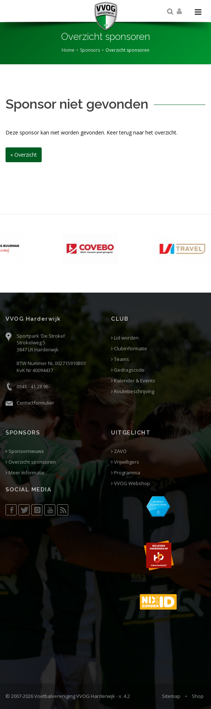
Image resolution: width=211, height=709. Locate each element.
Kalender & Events (133, 381)
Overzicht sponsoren (31, 462)
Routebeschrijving (132, 391)
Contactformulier (35, 402)
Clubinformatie (129, 348)
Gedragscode (128, 370)
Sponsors (90, 50)
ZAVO (119, 451)
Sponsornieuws (25, 451)
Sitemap (171, 696)
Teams (120, 359)
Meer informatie (25, 473)
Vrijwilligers (125, 462)
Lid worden (125, 338)
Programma (125, 473)
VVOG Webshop (130, 483)
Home (68, 50)
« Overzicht (23, 154)
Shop (198, 696)
